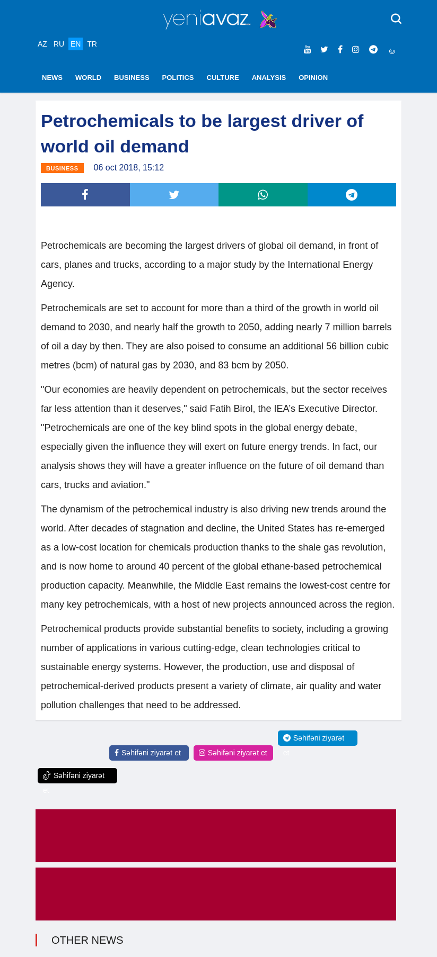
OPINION (313, 78)
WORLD (88, 78)
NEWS (52, 78)
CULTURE (223, 78)
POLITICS (178, 78)
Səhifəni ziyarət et (148, 752)
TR (92, 44)
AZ (42, 44)
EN (76, 44)
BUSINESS (131, 78)
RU (59, 44)
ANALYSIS (269, 78)
